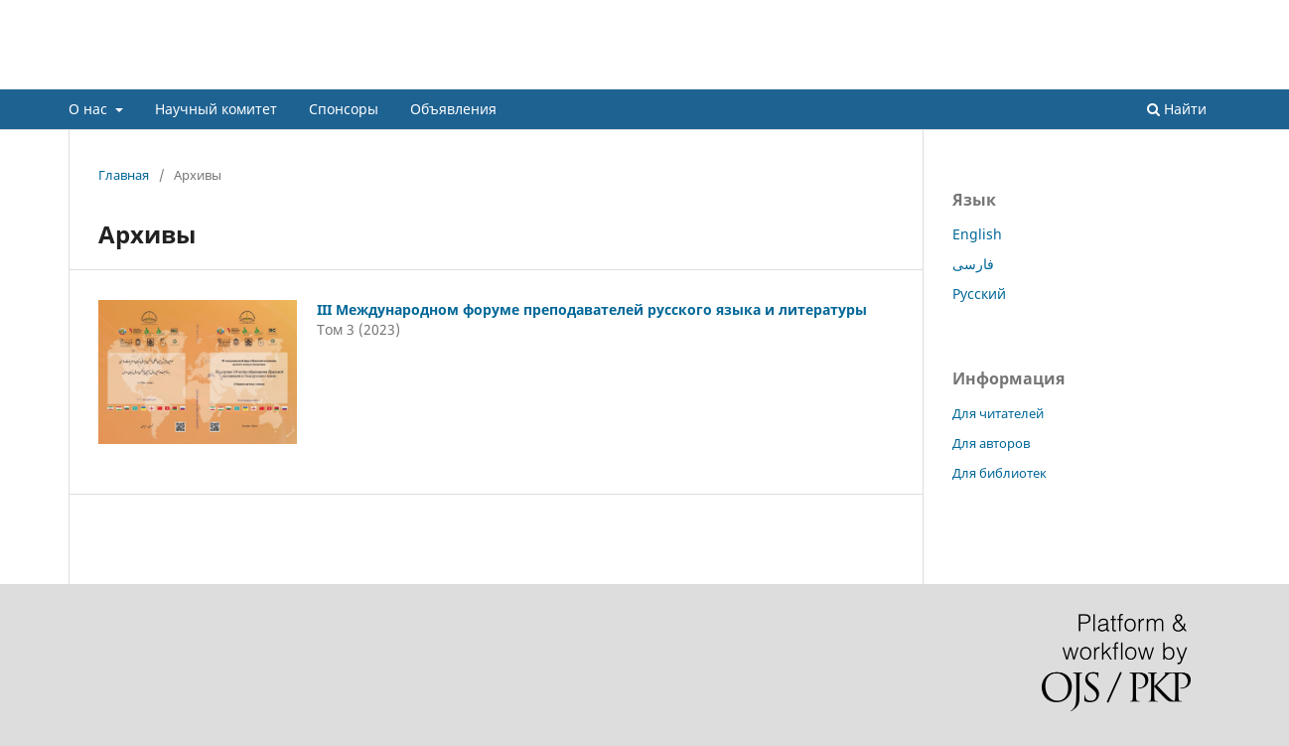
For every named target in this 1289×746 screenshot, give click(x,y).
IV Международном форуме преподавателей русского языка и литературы (538, 74)
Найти (1177, 108)
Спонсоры (343, 108)
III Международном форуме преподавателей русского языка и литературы (592, 309)
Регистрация (748, 15)
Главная (123, 175)
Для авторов (991, 443)
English (977, 233)
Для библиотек (999, 473)
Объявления (453, 108)
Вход (1205, 15)
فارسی (973, 263)
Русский (979, 293)
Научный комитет (216, 108)
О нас (90, 108)
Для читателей (998, 413)
